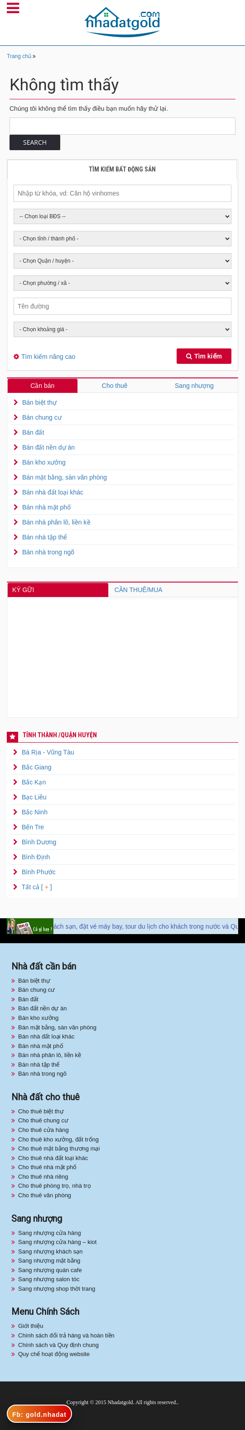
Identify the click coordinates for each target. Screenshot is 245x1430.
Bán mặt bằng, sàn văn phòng (64, 477)
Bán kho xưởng (44, 462)
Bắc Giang (37, 767)
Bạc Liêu (34, 797)
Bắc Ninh (35, 812)
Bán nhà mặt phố (46, 507)
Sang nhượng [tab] (194, 385)
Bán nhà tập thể (44, 537)
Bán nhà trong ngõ (48, 552)
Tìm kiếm (204, 356)
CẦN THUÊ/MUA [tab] (139, 589)
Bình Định (36, 857)
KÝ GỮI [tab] (23, 589)
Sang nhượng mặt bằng (49, 1260)
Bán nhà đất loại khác (52, 492)
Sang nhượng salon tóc (49, 1279)
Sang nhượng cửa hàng (49, 1232)
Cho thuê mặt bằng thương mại (59, 1148)
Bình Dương (39, 842)
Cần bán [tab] (42, 385)
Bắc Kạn (34, 782)
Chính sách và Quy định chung (58, 1345)
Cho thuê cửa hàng (43, 1129)
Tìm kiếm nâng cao (48, 356)
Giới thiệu (30, 1325)
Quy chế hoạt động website (54, 1354)
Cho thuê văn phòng (44, 1195)
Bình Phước (39, 872)
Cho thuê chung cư (43, 1120)
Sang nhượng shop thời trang (56, 1288)
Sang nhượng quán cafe (50, 1270)
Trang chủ (19, 56)
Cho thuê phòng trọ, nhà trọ (54, 1185)
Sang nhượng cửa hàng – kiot (57, 1242)
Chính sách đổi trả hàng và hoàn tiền (66, 1335)
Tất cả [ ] (36, 887)
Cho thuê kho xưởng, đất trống (58, 1139)
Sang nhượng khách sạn (50, 1251)
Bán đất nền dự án (48, 447)
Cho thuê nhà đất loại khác (53, 1158)
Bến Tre (33, 827)
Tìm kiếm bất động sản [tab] (122, 169)
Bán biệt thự (39, 402)
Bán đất (33, 432)
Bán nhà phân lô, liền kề (56, 522)
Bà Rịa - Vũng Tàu (48, 752)
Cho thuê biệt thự (41, 1111)
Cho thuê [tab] (115, 385)
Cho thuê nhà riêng (43, 1176)
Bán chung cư (42, 417)
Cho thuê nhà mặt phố (47, 1167)
